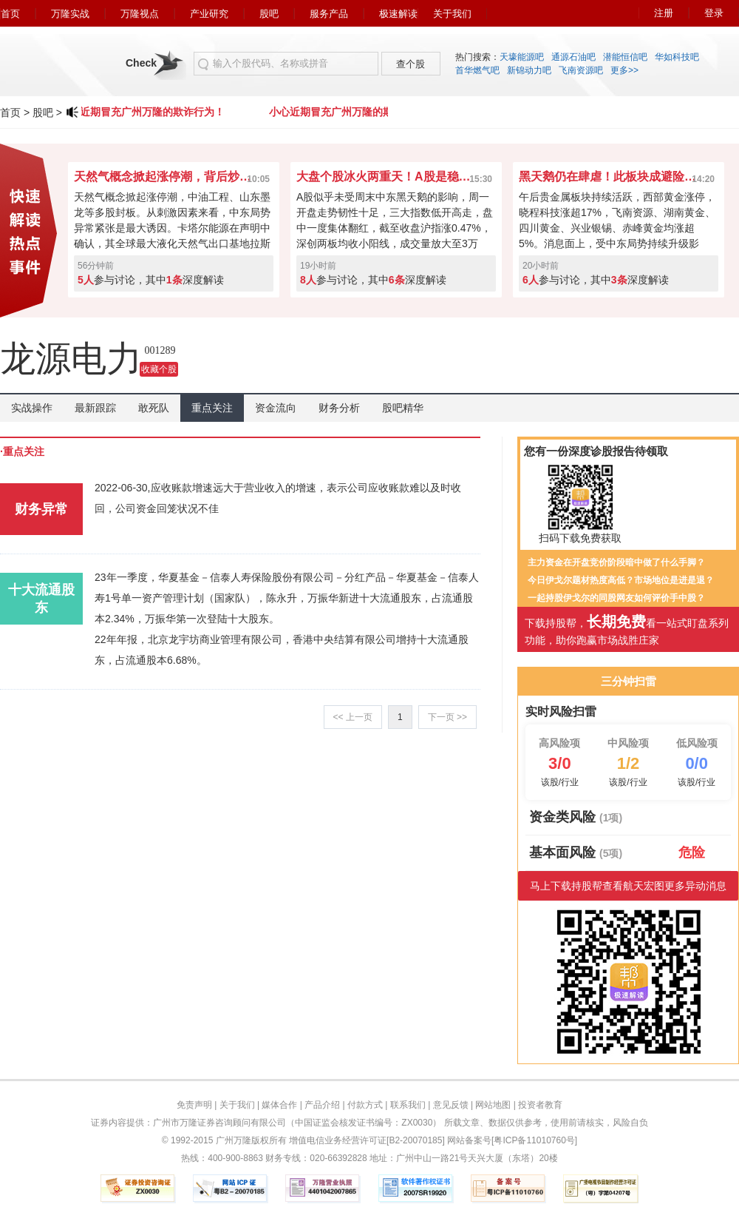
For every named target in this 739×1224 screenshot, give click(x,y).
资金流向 (275, 408)
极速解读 (398, 13)
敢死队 (153, 408)
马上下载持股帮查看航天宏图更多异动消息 (628, 886)
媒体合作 (279, 1105)
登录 (713, 13)
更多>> (624, 70)
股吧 (269, 13)
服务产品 (329, 13)
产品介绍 (322, 1105)
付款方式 (365, 1105)
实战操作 (31, 408)
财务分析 (339, 408)
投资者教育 (540, 1105)
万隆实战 (70, 13)
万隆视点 (139, 13)
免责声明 (194, 1105)
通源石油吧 (573, 57)
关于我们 (452, 13)
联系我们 (408, 1105)
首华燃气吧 (477, 70)
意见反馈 (451, 1105)
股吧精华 (402, 408)
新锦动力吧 (529, 70)
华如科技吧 (677, 57)
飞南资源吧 (581, 70)
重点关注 (212, 408)
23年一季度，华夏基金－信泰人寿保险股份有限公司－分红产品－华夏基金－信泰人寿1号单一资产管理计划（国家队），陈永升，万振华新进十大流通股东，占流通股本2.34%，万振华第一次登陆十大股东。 (287, 598)
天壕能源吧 (522, 57)
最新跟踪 (95, 408)
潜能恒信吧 (625, 57)
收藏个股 (159, 369)
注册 (663, 13)
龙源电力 (71, 358)
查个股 (410, 64)
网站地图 (493, 1105)
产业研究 (209, 13)
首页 (10, 13)
